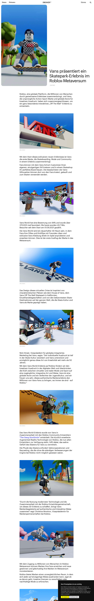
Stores (83, 2)
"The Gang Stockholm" (30, 437)
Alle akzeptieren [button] (65, 596)
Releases (12, 2)
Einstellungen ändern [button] (74, 596)
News (4, 2)
